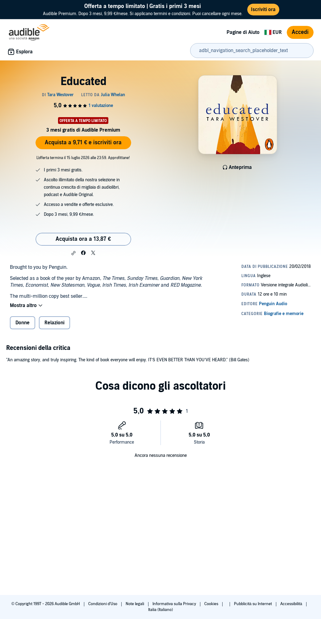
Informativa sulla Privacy (174, 603)
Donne (22, 323)
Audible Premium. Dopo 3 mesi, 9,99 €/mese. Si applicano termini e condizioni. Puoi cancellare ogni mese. (142, 9)
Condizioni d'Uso (103, 603)
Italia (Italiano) (160, 609)
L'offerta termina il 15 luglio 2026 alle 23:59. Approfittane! (83, 158)
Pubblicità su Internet (253, 603)
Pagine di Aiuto (243, 32)
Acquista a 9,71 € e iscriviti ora (83, 142)
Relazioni (54, 323)
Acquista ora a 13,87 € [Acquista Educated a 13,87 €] (83, 239)
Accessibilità (291, 603)
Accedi (300, 32)
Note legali (135, 603)
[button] (73, 253)
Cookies (211, 603)
